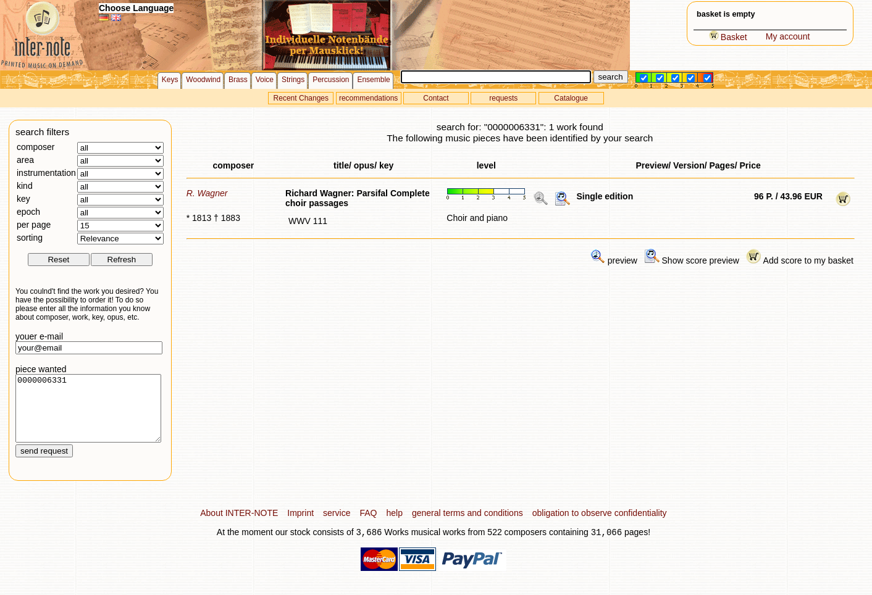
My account (788, 36)
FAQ (368, 526)
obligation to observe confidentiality (599, 526)
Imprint (300, 526)
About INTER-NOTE (239, 526)
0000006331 (88, 415)
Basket (728, 37)
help (394, 526)
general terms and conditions (467, 526)
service (336, 526)
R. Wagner (207, 193)
